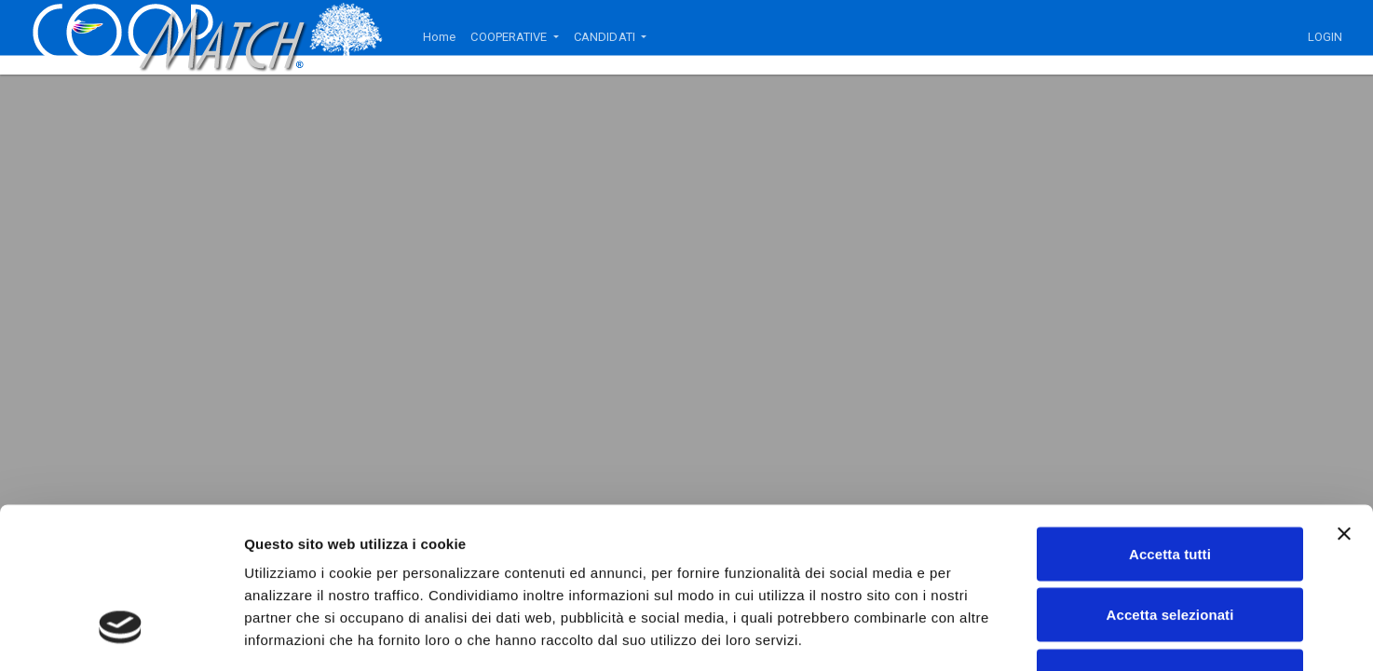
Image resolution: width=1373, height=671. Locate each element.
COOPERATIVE (510, 37)
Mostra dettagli (980, 634)
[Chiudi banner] (1344, 406)
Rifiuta (1169, 548)
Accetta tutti (1170, 426)
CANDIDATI (606, 37)
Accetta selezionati (1170, 488)
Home (439, 37)
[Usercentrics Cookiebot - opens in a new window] (120, 635)
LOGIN (1325, 37)
